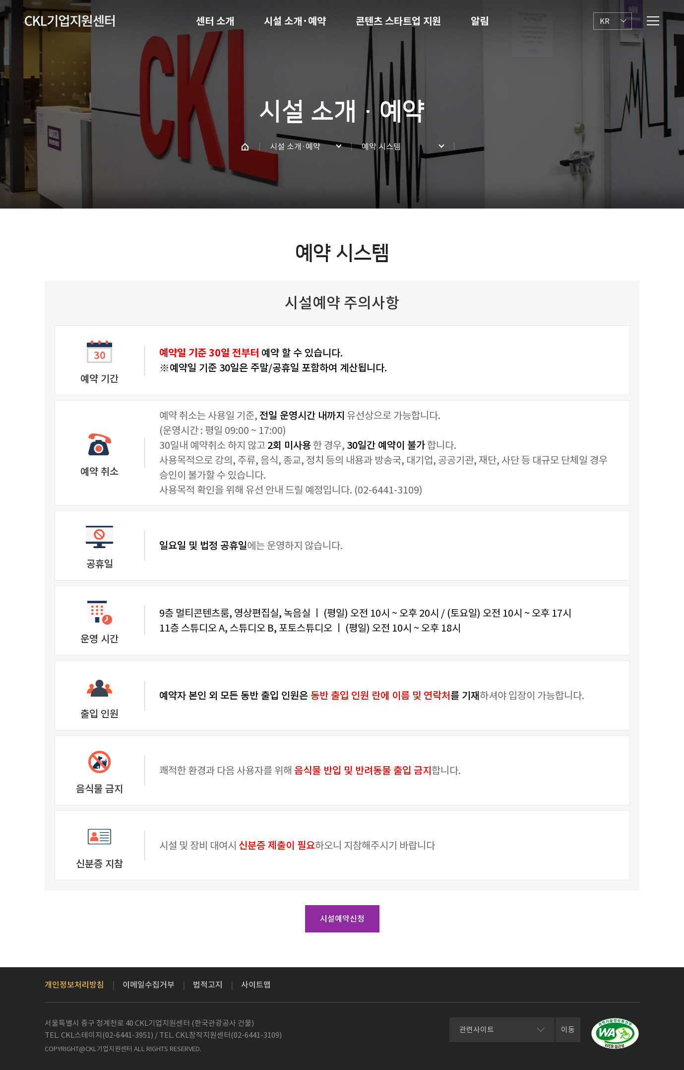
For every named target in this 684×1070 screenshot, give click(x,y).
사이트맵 (256, 985)
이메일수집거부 (149, 985)
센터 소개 (215, 21)
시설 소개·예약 (295, 21)
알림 (480, 21)
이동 (568, 1029)
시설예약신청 (342, 919)
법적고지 (208, 985)
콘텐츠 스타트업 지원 (398, 21)
